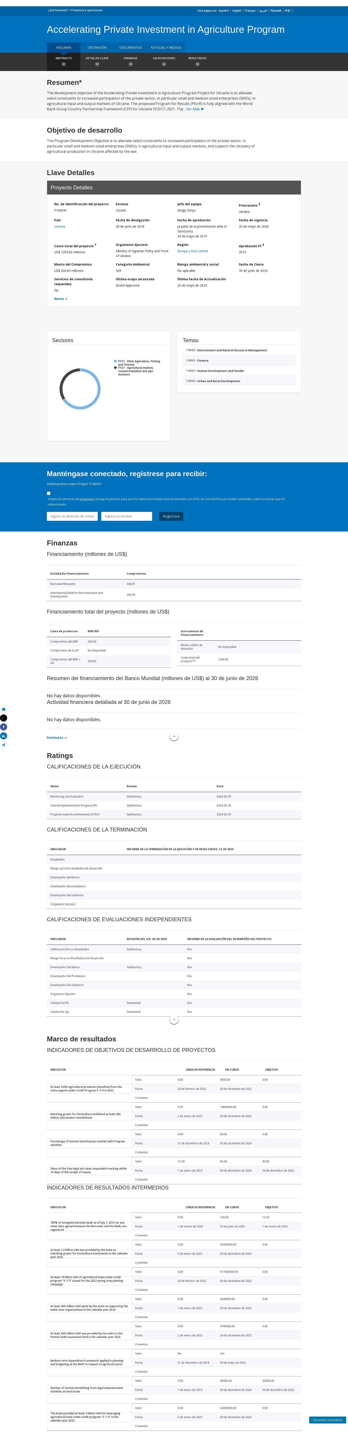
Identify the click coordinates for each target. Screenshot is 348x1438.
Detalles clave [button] (97, 62)
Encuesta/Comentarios (327, 1420)
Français (250, 11)
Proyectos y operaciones (87, 10)
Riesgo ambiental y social (198, 264)
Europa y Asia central (192, 251)
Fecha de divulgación (132, 220)
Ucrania (59, 226)
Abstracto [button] (63, 62)
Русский (276, 11)
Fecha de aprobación (194, 220)
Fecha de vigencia (253, 220)
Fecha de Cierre (251, 264)
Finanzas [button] (130, 62)
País (57, 220)
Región (182, 245)
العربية (263, 11)
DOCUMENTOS (130, 47)
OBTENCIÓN (97, 47)
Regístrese (171, 516)
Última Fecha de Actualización (201, 279)
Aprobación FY (251, 245)
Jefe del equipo (189, 204)
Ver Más (195, 109)
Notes (59, 299)
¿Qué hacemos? (58, 10)
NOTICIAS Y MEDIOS (166, 47)
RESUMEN (63, 47)
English (236, 11)
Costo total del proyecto (75, 245)
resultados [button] (197, 62)
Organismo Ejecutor (132, 245)
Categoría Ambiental (132, 264)
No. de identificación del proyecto (81, 204)
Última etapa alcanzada (135, 279)
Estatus (122, 204)
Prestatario (249, 204)
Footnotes (55, 737)
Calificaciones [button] (164, 62)
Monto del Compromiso (73, 264)
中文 (287, 11)
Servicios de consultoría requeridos (73, 281)
